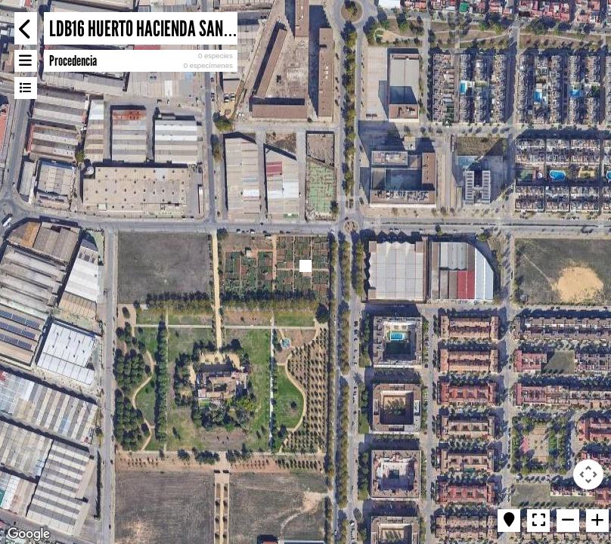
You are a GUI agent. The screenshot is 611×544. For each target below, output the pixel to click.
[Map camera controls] (588, 474)
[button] (305, 266)
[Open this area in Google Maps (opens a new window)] (29, 534)
